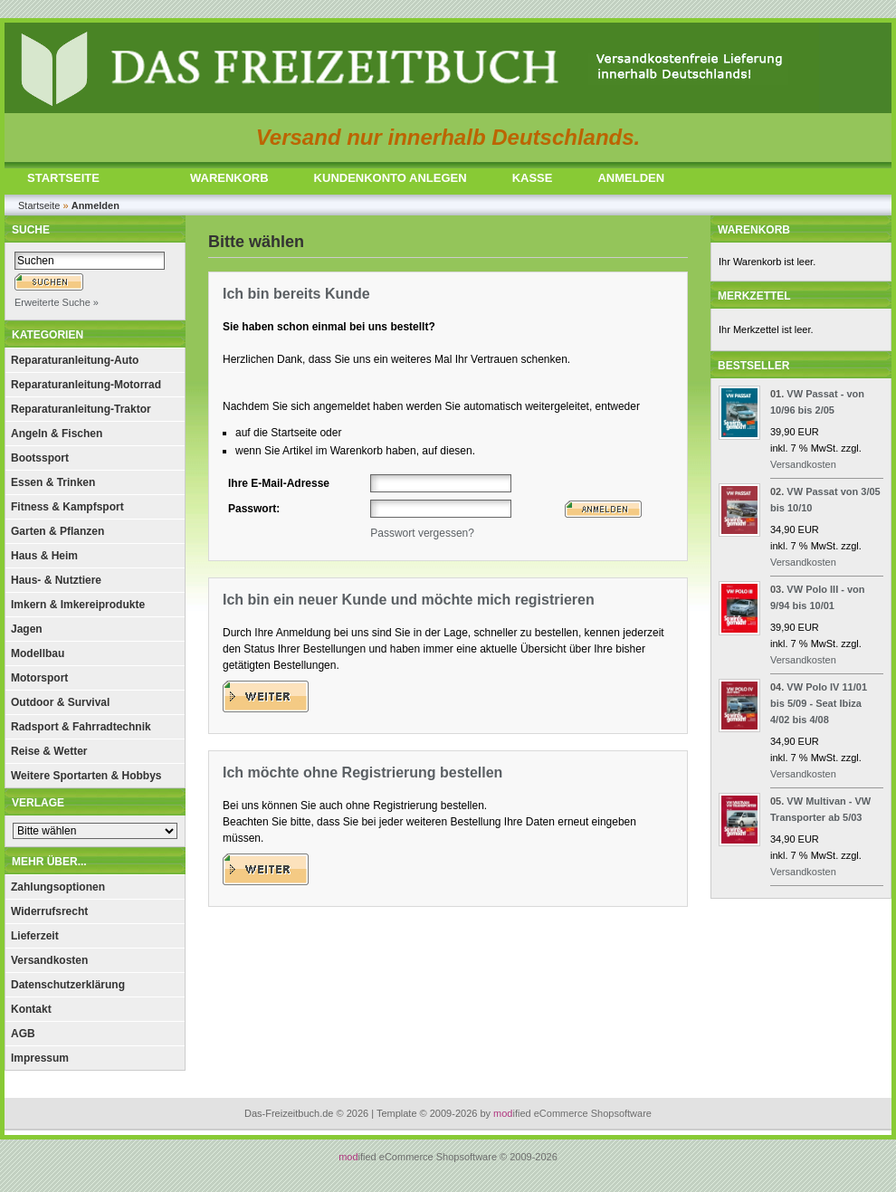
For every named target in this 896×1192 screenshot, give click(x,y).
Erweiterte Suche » (56, 302)
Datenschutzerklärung (68, 984)
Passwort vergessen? (422, 533)
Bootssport (40, 458)
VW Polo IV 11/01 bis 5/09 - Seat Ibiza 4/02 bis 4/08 (818, 703)
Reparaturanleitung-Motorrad (86, 384)
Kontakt (31, 1009)
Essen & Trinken (53, 482)
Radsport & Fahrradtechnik (81, 726)
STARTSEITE (63, 178)
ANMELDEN (630, 178)
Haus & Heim (44, 555)
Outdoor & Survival (60, 702)
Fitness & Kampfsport (67, 507)
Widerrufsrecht (49, 911)
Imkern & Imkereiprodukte (78, 604)
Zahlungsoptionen (58, 887)
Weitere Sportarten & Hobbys (86, 775)
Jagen (27, 629)
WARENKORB (229, 178)
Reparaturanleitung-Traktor (81, 409)
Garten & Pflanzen (57, 531)
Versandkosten (49, 960)
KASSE (532, 178)
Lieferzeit (35, 936)
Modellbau (37, 653)
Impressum (40, 1058)
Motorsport (39, 678)
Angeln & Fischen (56, 433)
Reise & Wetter (49, 751)
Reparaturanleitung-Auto (74, 360)
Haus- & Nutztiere (56, 580)
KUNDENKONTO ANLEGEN (390, 178)
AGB (23, 1033)
